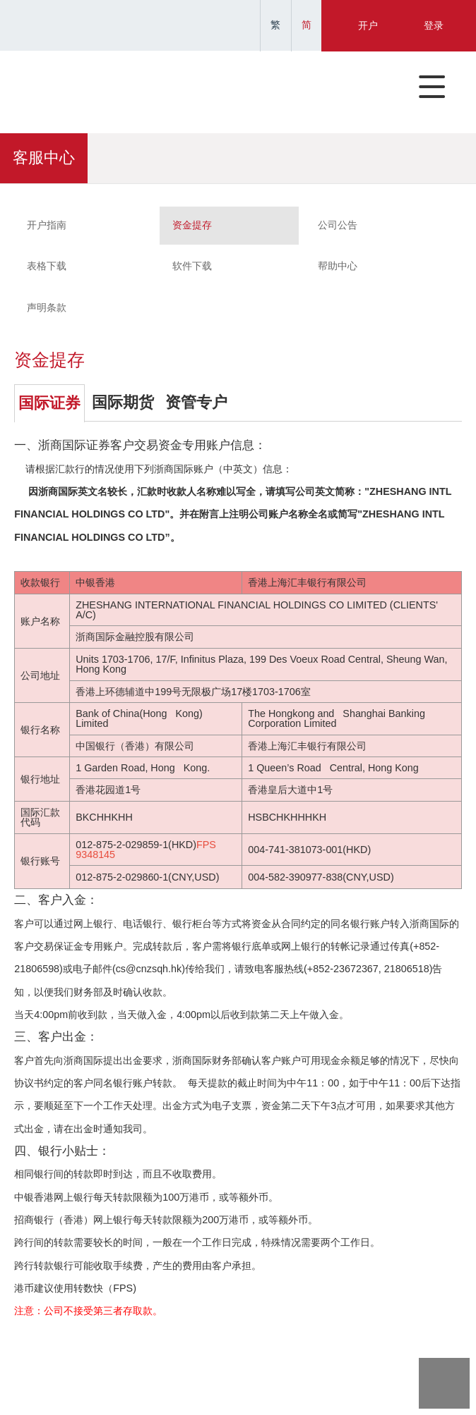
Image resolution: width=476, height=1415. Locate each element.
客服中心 (44, 157)
